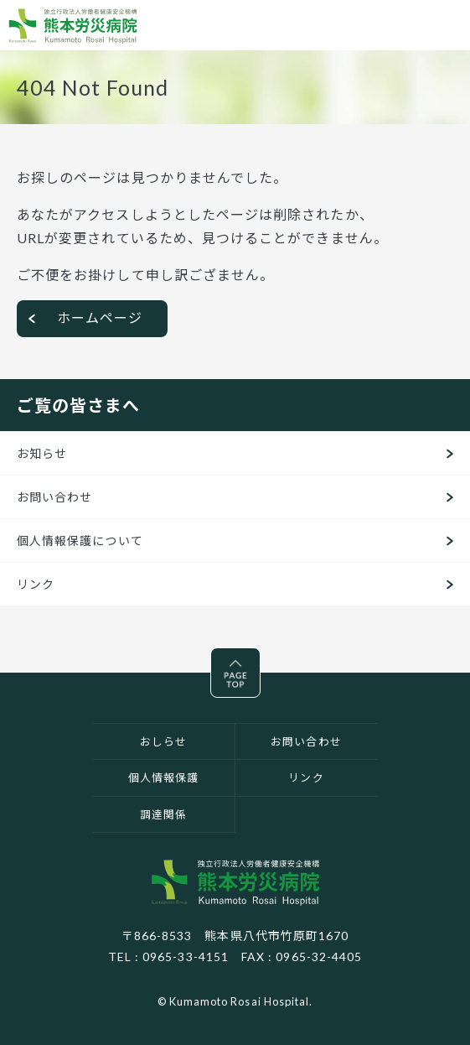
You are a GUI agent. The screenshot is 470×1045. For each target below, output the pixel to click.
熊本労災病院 (72, 25)
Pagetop (260, 660)
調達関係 (163, 814)
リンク (35, 584)
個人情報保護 (163, 777)
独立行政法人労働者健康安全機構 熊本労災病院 (235, 882)
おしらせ (163, 741)
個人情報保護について (80, 540)
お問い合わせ (54, 497)
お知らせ (42, 453)
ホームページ (99, 317)
